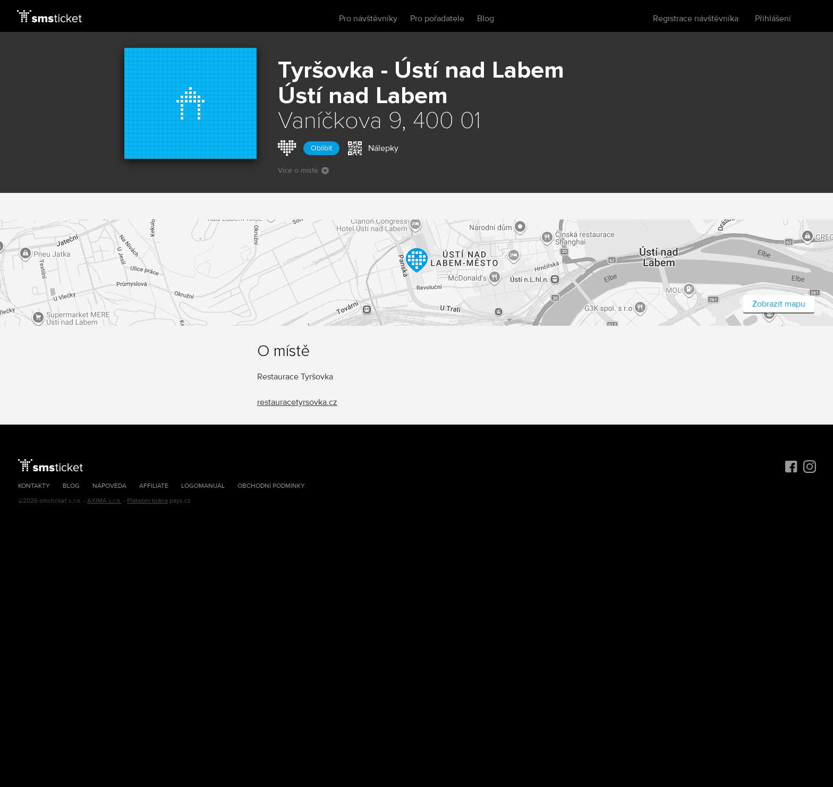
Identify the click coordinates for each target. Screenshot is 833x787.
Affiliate (153, 486)
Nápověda (109, 486)
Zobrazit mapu (778, 304)
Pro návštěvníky (368, 18)
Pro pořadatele (437, 18)
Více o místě (303, 170)
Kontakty (34, 486)
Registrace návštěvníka (695, 18)
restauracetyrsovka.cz (297, 402)
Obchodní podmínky (271, 486)
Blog (485, 18)
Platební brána (147, 501)
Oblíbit (321, 148)
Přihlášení (773, 18)
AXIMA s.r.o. (104, 501)
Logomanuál (203, 486)
